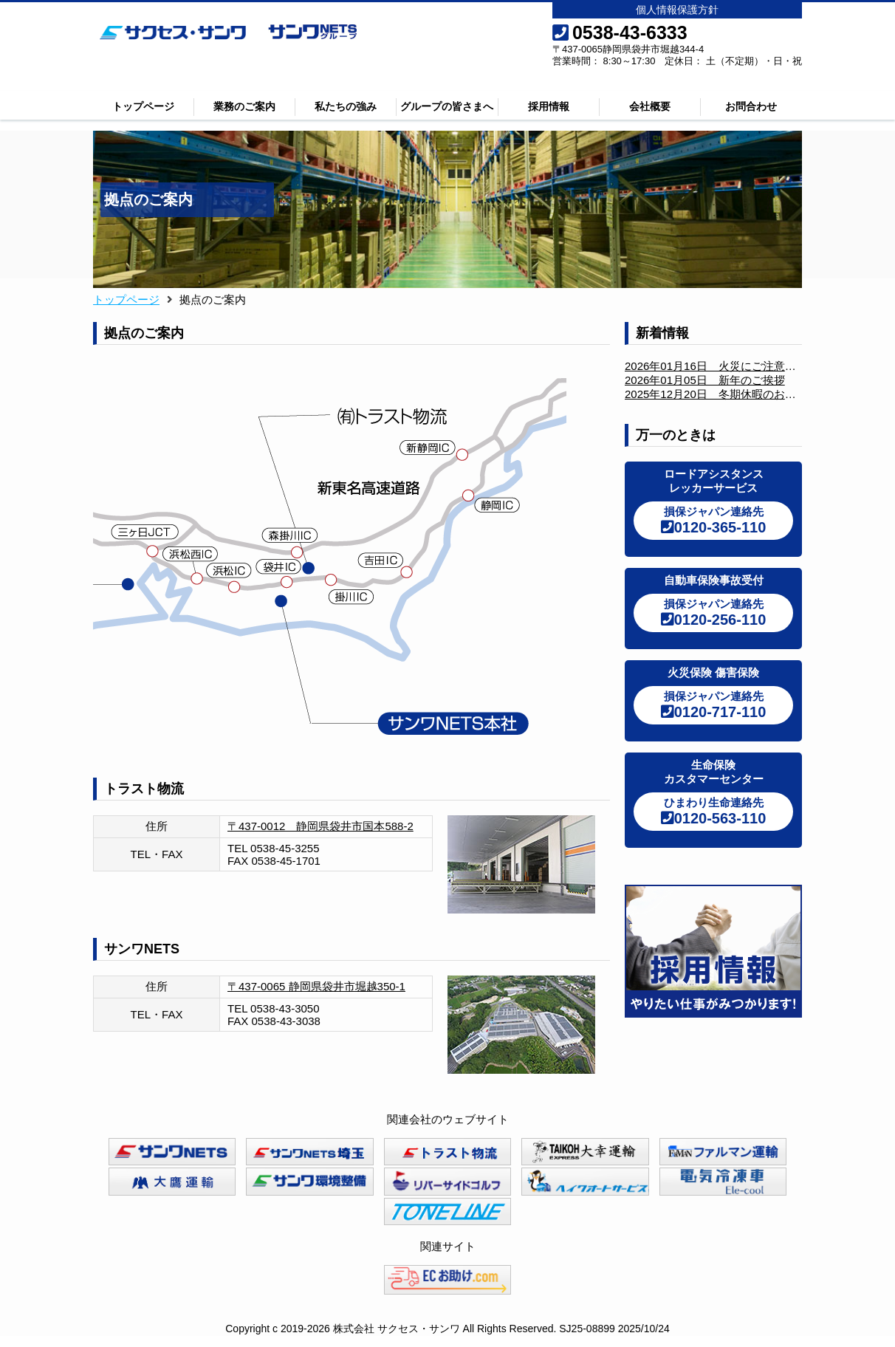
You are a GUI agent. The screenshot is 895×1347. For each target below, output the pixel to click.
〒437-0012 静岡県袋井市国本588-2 (320, 826)
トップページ (143, 106)
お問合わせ (751, 106)
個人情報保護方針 (677, 10)
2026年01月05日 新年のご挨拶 (705, 380)
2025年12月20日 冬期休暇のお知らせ (721, 394)
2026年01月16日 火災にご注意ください (727, 366)
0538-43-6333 (619, 32)
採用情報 (548, 106)
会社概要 (650, 106)
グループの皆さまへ (446, 106)
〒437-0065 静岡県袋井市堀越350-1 (316, 986)
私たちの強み (346, 106)
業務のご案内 (244, 106)
